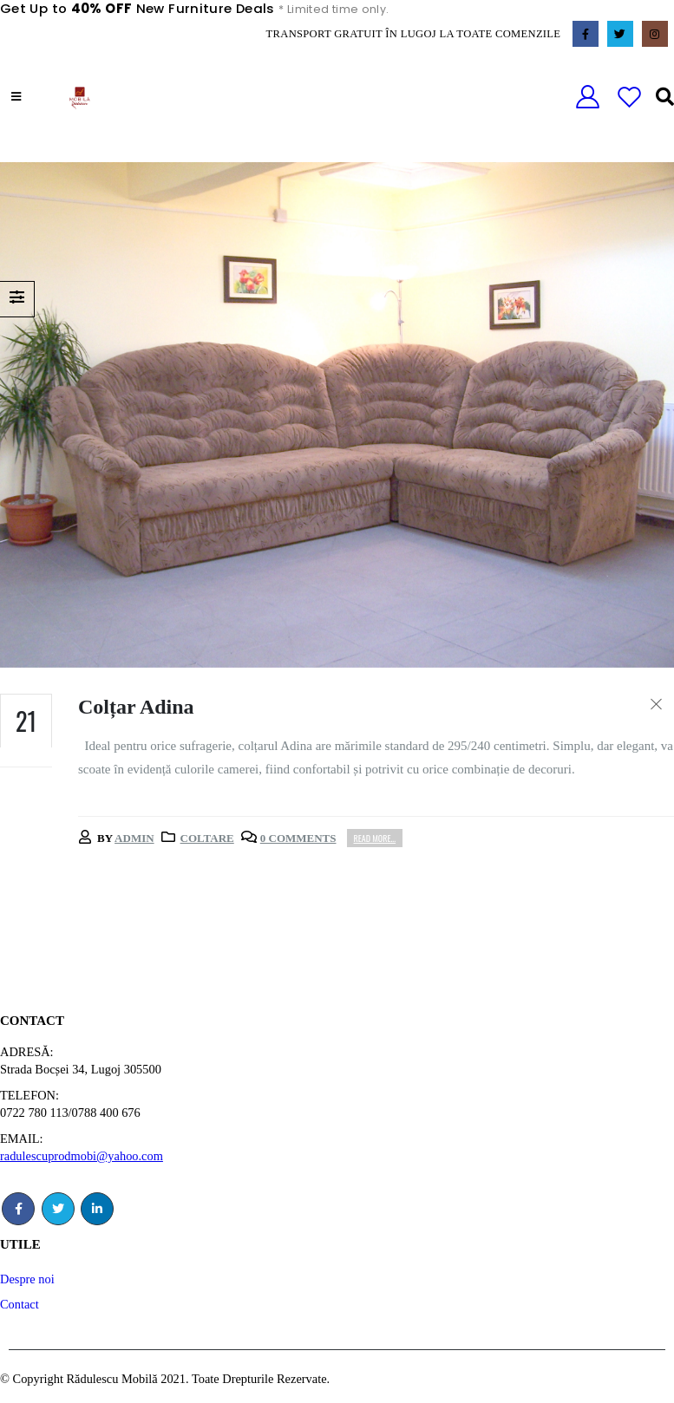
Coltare (207, 838)
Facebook (18, 1208)
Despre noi (27, 1279)
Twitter (58, 1208)
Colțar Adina (136, 706)
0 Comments (298, 838)
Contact (19, 1304)
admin (134, 838)
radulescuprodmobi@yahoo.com (81, 1156)
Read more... (375, 838)
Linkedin (97, 1208)
